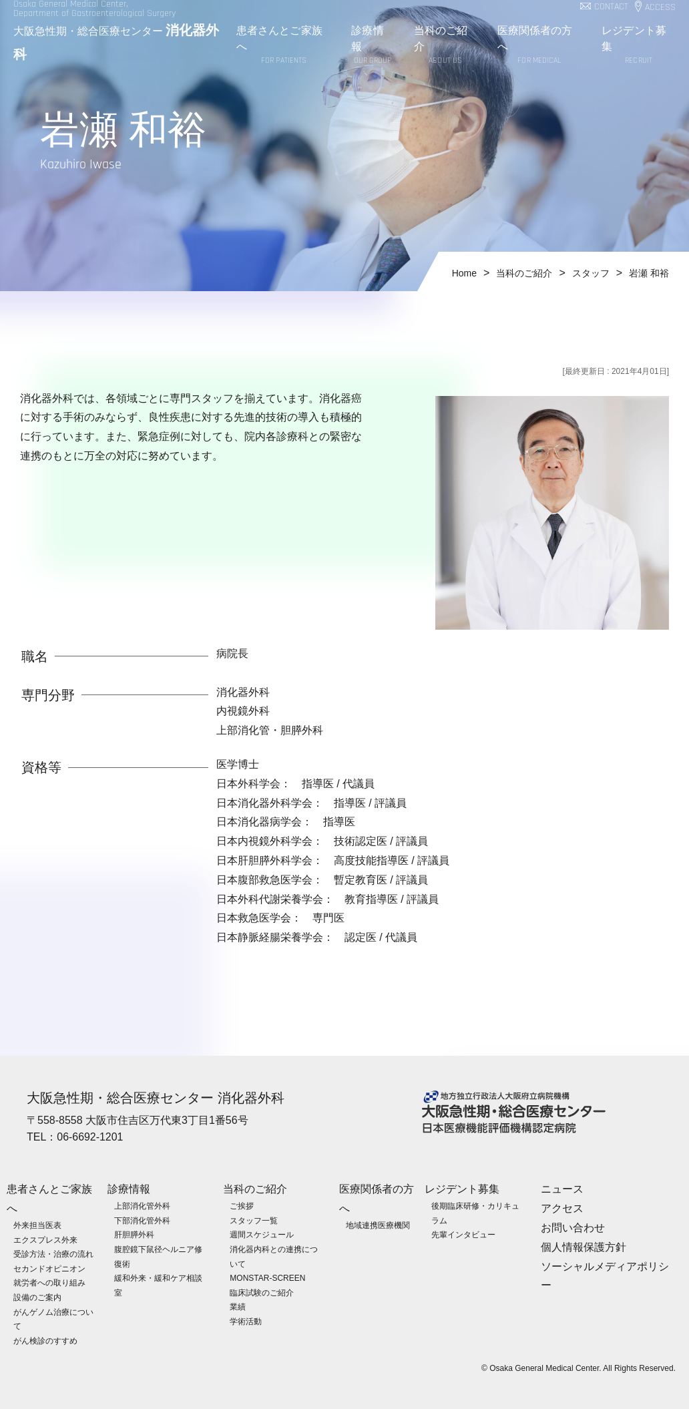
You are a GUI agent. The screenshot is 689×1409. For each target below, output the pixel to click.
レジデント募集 (639, 46)
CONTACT (611, 7)
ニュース (562, 1189)
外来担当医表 (37, 1224)
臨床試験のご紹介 (262, 1292)
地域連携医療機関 (378, 1224)
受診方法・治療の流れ (53, 1253)
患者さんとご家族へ (283, 46)
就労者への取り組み (49, 1282)
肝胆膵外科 (134, 1234)
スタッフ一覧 (254, 1220)
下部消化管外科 (142, 1220)
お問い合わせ (573, 1227)
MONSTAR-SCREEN (267, 1277)
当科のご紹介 (445, 46)
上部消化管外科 (142, 1205)
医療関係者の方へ (539, 46)
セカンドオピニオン (49, 1268)
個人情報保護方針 (583, 1246)
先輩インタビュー (463, 1234)
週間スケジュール (262, 1234)
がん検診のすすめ (45, 1340)
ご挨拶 (242, 1205)
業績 (238, 1307)
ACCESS (660, 8)
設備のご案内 (37, 1296)
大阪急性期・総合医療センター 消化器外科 (155, 1097)
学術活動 (246, 1321)
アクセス (562, 1207)
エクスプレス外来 (45, 1239)
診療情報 (372, 46)
